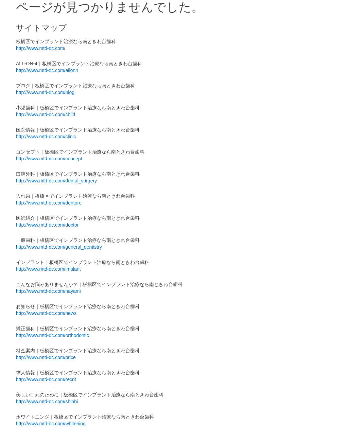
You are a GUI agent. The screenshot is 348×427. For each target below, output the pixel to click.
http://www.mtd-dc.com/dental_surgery (56, 180)
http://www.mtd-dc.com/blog (45, 92)
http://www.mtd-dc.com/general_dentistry (59, 247)
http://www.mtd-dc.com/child (45, 114)
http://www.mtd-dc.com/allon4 (47, 70)
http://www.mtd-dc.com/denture (49, 203)
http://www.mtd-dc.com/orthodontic (52, 335)
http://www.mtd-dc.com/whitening (51, 423)
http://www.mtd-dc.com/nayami (48, 291)
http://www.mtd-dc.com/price (46, 357)
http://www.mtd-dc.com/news (46, 313)
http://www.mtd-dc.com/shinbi (47, 401)
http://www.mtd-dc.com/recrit (46, 379)
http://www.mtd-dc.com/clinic (46, 136)
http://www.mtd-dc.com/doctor (47, 225)
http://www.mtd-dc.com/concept (49, 158)
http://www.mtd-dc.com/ (40, 48)
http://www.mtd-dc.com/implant (48, 269)
